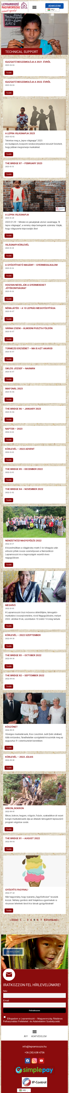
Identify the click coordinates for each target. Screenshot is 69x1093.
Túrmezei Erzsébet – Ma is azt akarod (29, 348)
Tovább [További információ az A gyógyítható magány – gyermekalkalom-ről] (8, 276)
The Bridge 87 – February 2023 (23, 163)
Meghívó (10, 605)
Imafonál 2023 (14, 388)
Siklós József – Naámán (20, 368)
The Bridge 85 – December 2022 (24, 469)
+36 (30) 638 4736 (35, 1052)
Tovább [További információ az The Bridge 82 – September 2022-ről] (8, 686)
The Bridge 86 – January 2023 (23, 408)
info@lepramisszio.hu (35, 1046)
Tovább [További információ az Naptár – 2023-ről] (8, 440)
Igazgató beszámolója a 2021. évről (28, 61)
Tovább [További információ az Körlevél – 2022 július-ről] (8, 768)
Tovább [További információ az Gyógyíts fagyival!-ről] (8, 910)
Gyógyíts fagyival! (16, 889)
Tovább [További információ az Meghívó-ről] (8, 626)
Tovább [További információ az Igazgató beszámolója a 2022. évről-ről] (8, 93)
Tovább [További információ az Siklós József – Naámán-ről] (8, 379)
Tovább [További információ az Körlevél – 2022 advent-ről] (8, 460)
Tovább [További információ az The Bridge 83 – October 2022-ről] (8, 666)
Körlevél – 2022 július (19, 756)
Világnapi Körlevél (17, 244)
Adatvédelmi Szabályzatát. (46, 1021)
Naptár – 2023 (14, 428)
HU (50, 10)
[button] (34, 7)
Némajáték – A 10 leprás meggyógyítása (30, 308)
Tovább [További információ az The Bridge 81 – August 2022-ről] (8, 849)
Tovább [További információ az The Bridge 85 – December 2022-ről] (8, 480)
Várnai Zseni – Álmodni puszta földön (29, 328)
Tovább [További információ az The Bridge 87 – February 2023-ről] (8, 174)
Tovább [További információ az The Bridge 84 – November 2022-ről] (8, 500)
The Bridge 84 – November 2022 (24, 489)
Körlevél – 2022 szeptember (23, 635)
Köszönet (11, 726)
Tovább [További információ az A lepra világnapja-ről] (8, 236)
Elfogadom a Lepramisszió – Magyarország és (33, 1019)
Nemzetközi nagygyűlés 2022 (23, 540)
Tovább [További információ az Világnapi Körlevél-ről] (8, 256)
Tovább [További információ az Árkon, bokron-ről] (8, 829)
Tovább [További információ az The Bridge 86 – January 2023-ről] (8, 420)
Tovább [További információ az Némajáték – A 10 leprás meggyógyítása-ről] (8, 319)
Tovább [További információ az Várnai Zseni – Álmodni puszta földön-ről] (8, 339)
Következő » (51, 919)
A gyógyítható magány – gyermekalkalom (31, 265)
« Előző (14, 919)
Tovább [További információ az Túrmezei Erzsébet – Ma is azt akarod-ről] (8, 359)
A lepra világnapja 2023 (20, 133)
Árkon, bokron (14, 808)
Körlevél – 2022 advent (20, 449)
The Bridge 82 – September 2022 (24, 675)
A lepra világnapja (17, 214)
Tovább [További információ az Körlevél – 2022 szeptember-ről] (8, 646)
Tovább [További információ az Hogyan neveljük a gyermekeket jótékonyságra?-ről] (8, 299)
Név (5, 991)
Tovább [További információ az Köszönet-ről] (8, 748)
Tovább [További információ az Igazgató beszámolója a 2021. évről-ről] (8, 73)
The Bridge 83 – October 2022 (23, 655)
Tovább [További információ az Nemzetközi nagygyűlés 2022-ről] (8, 565)
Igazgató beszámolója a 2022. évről (28, 81)
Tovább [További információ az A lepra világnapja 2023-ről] (8, 154)
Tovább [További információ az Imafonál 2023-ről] (8, 400)
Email (6, 1000)
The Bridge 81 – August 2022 (22, 838)
